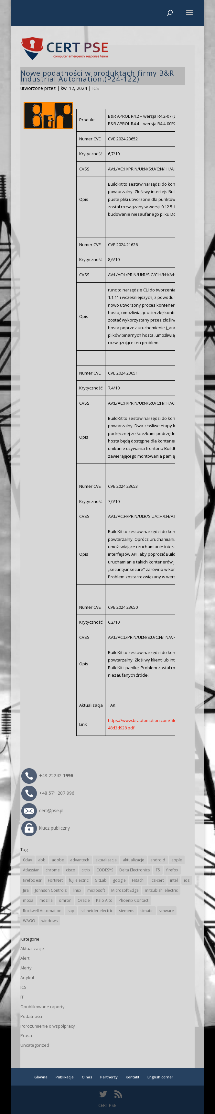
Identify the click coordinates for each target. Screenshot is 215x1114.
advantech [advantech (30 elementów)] (79, 860)
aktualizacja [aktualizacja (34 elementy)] (106, 860)
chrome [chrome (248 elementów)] (53, 870)
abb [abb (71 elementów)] (42, 860)
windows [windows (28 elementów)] (49, 920)
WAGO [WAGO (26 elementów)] (29, 920)
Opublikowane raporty (42, 1007)
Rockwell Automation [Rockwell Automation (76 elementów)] (42, 910)
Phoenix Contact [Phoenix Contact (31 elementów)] (133, 900)
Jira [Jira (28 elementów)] (26, 890)
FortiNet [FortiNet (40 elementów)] (55, 880)
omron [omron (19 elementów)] (65, 900)
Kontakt (132, 1077)
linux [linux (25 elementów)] (77, 890)
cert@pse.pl (42, 810)
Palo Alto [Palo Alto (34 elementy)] (104, 900)
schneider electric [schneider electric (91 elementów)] (97, 910)
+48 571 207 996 (47, 793)
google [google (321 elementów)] (119, 880)
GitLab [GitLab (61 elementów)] (101, 880)
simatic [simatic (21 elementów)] (146, 910)
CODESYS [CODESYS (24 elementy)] (104, 870)
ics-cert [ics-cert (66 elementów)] (157, 880)
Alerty (26, 968)
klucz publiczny (45, 828)
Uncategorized (34, 1045)
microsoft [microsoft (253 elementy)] (96, 890)
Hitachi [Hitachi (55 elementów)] (138, 880)
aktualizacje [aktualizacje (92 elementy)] (133, 860)
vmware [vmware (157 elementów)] (166, 910)
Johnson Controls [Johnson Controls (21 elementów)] (51, 890)
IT (22, 997)
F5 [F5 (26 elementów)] (158, 870)
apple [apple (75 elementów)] (176, 860)
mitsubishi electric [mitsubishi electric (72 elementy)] (161, 890)
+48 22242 (47, 775)
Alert (24, 958)
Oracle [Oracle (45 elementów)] (84, 900)
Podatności (31, 1016)
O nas (87, 1077)
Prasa (26, 1035)
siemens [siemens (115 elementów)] (126, 910)
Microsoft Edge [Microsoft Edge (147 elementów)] (125, 890)
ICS (95, 88)
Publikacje (65, 1077)
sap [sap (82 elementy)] (71, 910)
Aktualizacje (32, 948)
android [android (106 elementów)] (157, 860)
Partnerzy (109, 1077)
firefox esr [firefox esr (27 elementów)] (32, 880)
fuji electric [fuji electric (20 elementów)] (79, 880)
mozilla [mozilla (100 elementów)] (46, 900)
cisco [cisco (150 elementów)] (70, 870)
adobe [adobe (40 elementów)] (58, 860)
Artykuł (27, 977)
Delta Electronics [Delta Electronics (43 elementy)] (134, 870)
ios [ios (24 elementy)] (186, 880)
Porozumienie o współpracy (47, 1026)
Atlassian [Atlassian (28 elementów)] (31, 870)
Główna (41, 1077)
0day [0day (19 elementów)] (27, 860)
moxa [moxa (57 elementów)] (28, 900)
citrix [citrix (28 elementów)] (85, 870)
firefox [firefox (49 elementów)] (172, 870)
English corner (160, 1077)
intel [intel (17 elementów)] (174, 880)
